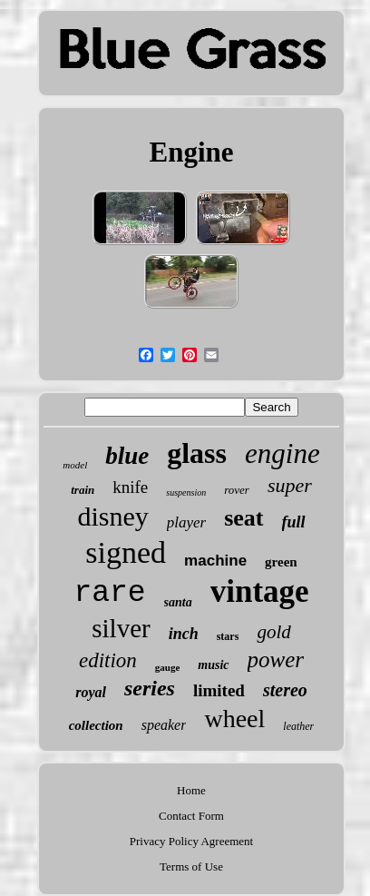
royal (90, 692)
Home (191, 790)
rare (109, 593)
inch (184, 634)
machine (215, 560)
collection (96, 725)
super (290, 485)
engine (282, 453)
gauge (167, 667)
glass (197, 453)
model (75, 464)
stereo (285, 690)
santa (178, 602)
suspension (186, 492)
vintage (259, 591)
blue (127, 455)
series (149, 688)
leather (298, 726)
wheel (234, 718)
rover (236, 490)
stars (228, 636)
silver (121, 628)
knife (130, 487)
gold (273, 632)
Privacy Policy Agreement (191, 841)
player (186, 522)
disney (112, 516)
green (281, 562)
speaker (164, 725)
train (82, 490)
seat (243, 518)
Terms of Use (191, 866)
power (276, 659)
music (213, 665)
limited (219, 690)
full (294, 522)
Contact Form (191, 815)
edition (108, 660)
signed (125, 552)
